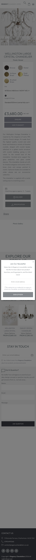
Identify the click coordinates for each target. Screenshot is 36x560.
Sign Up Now (18, 295)
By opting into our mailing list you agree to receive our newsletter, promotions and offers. (18, 288)
